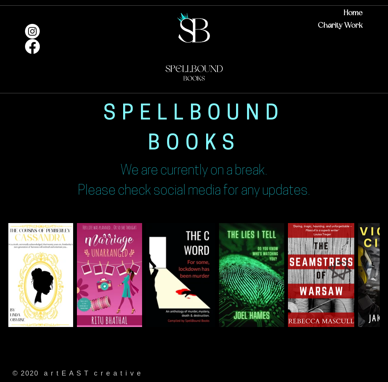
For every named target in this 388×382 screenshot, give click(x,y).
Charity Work (340, 25)
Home (353, 13)
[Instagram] (32, 31)
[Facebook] (32, 46)
